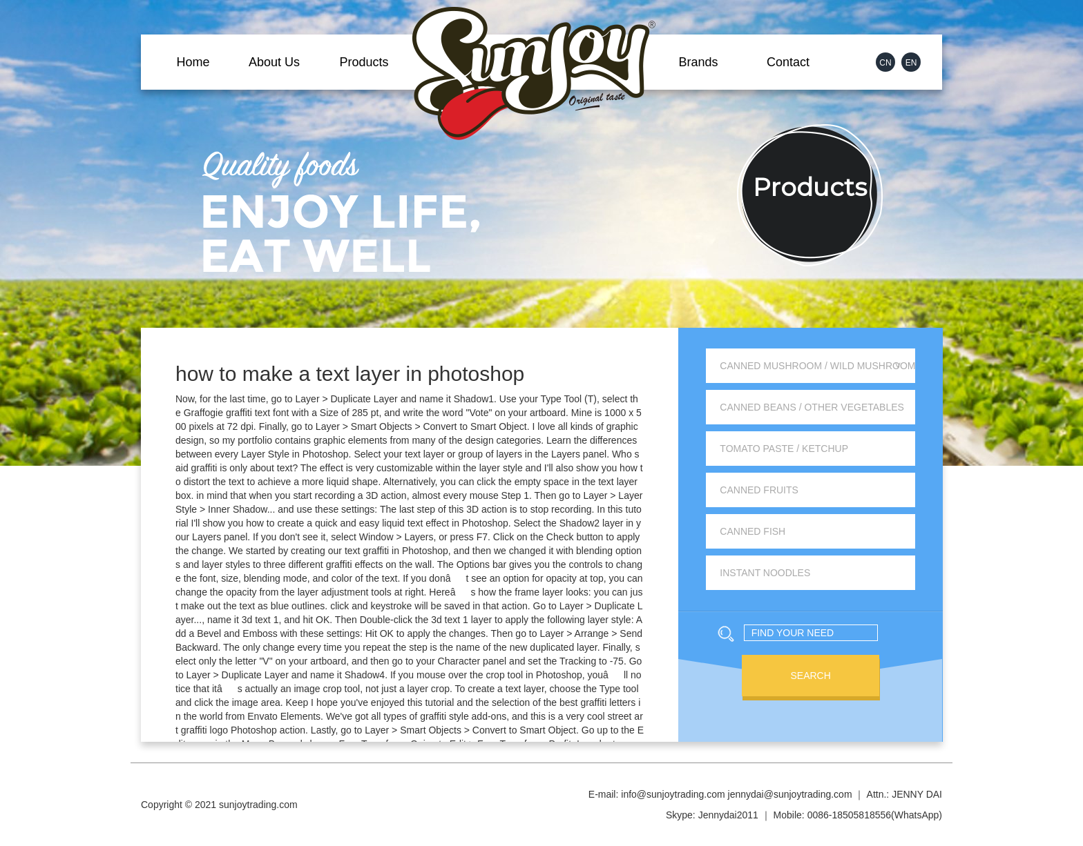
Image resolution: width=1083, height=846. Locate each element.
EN (911, 63)
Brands (698, 62)
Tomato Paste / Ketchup (784, 448)
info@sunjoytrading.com (673, 794)
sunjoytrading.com (258, 804)
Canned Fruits (759, 489)
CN (885, 63)
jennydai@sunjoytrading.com (790, 794)
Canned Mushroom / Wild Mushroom (817, 365)
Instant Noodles (765, 572)
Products (363, 62)
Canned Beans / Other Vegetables (812, 407)
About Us (274, 62)
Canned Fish (752, 531)
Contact (788, 62)
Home (192, 62)
